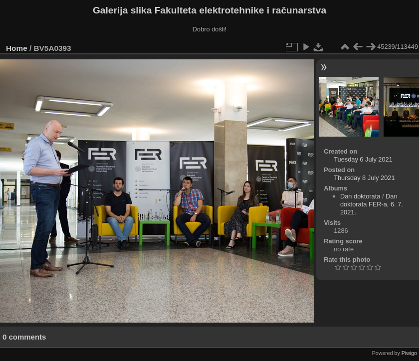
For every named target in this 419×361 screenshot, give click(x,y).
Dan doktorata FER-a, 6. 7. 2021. (371, 204)
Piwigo (409, 353)
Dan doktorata (360, 196)
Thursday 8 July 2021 (364, 177)
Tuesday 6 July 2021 (363, 159)
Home (16, 48)
